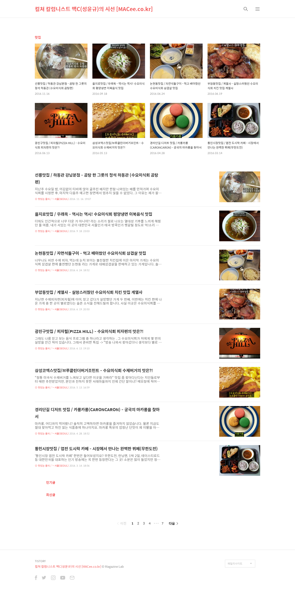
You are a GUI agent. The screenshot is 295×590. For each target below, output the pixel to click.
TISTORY (40, 561)
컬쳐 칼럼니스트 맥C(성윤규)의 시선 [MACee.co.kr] (94, 9)
